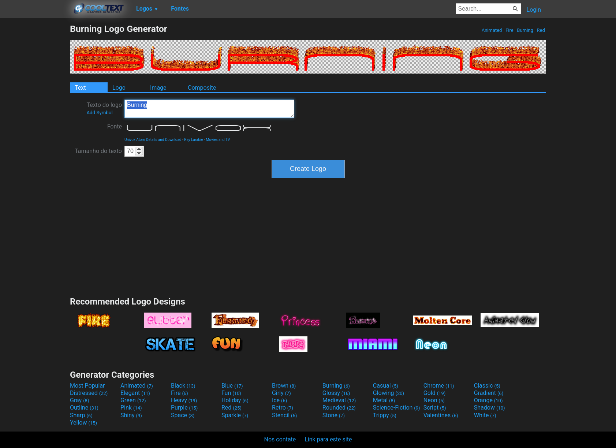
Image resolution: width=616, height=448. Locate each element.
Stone (333, 415)
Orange (488, 400)
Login (534, 9)
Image (158, 87)
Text (80, 87)
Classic (487, 385)
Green (133, 400)
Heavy (184, 400)
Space (182, 415)
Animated (491, 30)
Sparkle (234, 415)
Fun (231, 392)
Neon (434, 400)
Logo (119, 87)
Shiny (131, 415)
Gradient (488, 392)
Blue (232, 385)
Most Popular (87, 385)
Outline (84, 407)
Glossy (336, 392)
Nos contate (280, 439)
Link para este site (328, 439)
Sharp (81, 415)
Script (434, 407)
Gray (79, 400)
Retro (282, 407)
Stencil (284, 415)
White (485, 415)
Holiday (235, 400)
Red (540, 30)
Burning (525, 30)
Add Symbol (99, 112)
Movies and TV (218, 140)
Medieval (339, 400)
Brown (284, 385)
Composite (202, 87)
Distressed (89, 392)
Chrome (438, 385)
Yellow (83, 422)
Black (183, 385)
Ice (279, 400)
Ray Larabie (193, 140)
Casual (385, 385)
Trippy (384, 415)
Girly (281, 392)
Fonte (114, 126)
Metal (384, 400)
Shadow (489, 407)
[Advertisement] (34, 133)
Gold (434, 392)
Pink (131, 407)
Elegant (135, 392)
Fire (509, 30)
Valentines (440, 415)
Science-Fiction (396, 407)
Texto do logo (104, 108)
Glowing (388, 392)
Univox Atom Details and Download (153, 140)
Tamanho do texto (98, 151)
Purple (184, 407)
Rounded (339, 407)
